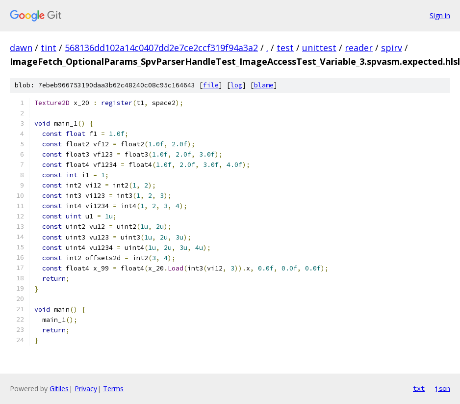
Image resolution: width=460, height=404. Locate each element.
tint (48, 48)
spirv (391, 48)
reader (359, 48)
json (442, 388)
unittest (319, 48)
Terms (113, 388)
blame (264, 85)
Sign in (440, 15)
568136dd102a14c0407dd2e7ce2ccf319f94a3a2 (161, 48)
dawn (21, 48)
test (285, 48)
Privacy (86, 388)
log (236, 85)
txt (419, 388)
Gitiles (59, 388)
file (211, 85)
